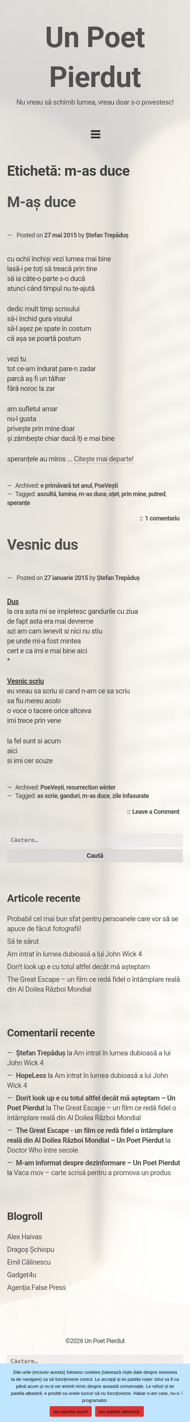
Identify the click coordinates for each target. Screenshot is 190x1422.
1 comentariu (164, 519)
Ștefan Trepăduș (106, 235)
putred (156, 494)
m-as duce (92, 494)
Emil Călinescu (29, 1262)
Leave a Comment (157, 812)
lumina (67, 494)
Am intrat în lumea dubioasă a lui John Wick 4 (74, 954)
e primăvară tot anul (66, 485)
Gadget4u (21, 1275)
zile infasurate (130, 795)
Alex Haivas (24, 1237)
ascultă (46, 494)
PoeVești (106, 485)
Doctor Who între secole (42, 1150)
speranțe (18, 502)
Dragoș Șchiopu (30, 1249)
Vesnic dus (42, 544)
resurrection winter (91, 787)
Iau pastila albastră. (119, 1411)
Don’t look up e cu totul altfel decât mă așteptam (78, 966)
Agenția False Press (36, 1287)
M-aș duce (41, 202)
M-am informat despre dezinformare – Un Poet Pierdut (98, 1163)
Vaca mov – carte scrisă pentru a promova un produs (92, 1172)
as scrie (47, 795)
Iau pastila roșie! (70, 1411)
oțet (114, 494)
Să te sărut (23, 941)
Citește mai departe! (103, 459)
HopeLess (31, 1075)
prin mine (134, 494)
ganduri (70, 795)
